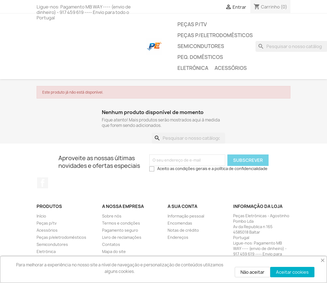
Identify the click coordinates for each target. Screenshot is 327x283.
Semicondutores (200, 46)
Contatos (111, 244)
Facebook (42, 182)
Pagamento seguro (120, 230)
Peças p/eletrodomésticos (215, 35)
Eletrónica (192, 68)
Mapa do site (114, 251)
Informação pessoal (186, 216)
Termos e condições (121, 223)
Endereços (178, 237)
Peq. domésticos (200, 57)
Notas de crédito (183, 230)
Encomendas (180, 223)
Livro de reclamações (121, 237)
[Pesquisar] (188, 138)
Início (41, 216)
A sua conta (182, 206)
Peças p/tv (192, 24)
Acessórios (231, 68)
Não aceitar (252, 272)
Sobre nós (111, 216)
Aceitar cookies (292, 272)
